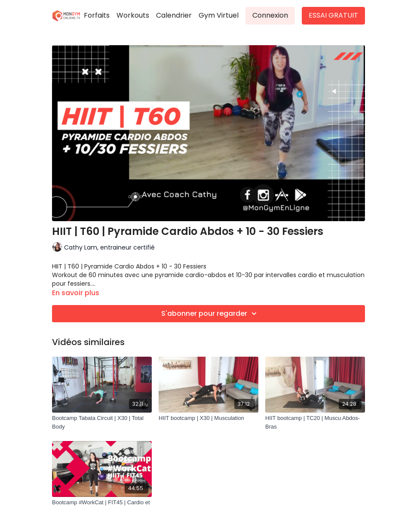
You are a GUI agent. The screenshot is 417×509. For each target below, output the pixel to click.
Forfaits (97, 15)
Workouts (133, 15)
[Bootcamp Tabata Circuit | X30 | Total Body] (102, 422)
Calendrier (174, 15)
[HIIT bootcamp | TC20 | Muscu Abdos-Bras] (315, 422)
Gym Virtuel (219, 15)
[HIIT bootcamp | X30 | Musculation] (208, 418)
